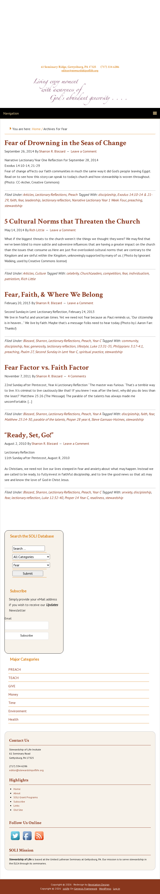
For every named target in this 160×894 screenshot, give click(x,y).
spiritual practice (91, 352)
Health (13, 719)
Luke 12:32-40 (52, 498)
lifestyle (82, 346)
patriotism (11, 279)
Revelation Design (98, 884)
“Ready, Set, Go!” (28, 435)
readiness (97, 498)
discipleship (107, 194)
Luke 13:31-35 (101, 346)
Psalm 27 (27, 352)
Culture (40, 273)
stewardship (13, 206)
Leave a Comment (84, 151)
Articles (28, 194)
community (130, 341)
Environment (17, 711)
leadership (32, 200)
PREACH (14, 669)
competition (111, 273)
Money (13, 694)
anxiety (127, 492)
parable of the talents (49, 419)
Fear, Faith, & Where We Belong (53, 294)
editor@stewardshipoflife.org (80, 70)
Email (8, 618)
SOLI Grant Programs (25, 797)
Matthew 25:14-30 (18, 419)
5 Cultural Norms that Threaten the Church (72, 221)
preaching (135, 200)
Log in (116, 888)
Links (16, 805)
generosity (37, 346)
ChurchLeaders (90, 273)
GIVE (11, 686)
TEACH (13, 678)
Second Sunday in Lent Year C (56, 352)
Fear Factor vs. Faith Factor (46, 367)
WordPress (105, 888)
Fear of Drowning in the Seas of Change (65, 143)
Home (17, 789)
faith (13, 200)
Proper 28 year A (78, 419)
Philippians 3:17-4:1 (128, 346)
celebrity (72, 273)
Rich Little (28, 279)
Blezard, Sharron (35, 341)
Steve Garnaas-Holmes (107, 419)
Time (12, 703)
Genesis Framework (85, 888)
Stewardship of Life (80, 33)
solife (66, 888)
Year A (96, 414)
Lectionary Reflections (50, 194)
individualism (139, 273)
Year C (96, 341)
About (16, 793)
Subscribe (19, 801)
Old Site (18, 809)
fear (20, 200)
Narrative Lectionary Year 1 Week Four (99, 200)
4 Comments (77, 376)
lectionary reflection (56, 200)
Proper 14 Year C (76, 498)
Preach (73, 194)
